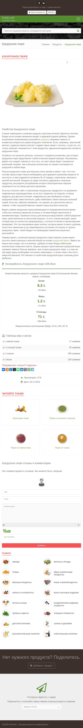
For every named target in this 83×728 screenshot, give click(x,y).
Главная (45, 44)
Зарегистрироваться (37, 12)
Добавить (41, 545)
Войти (51, 12)
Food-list (8, 19)
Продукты (57, 44)
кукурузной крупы (61, 240)
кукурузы (45, 139)
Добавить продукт (41, 665)
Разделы (6, 553)
